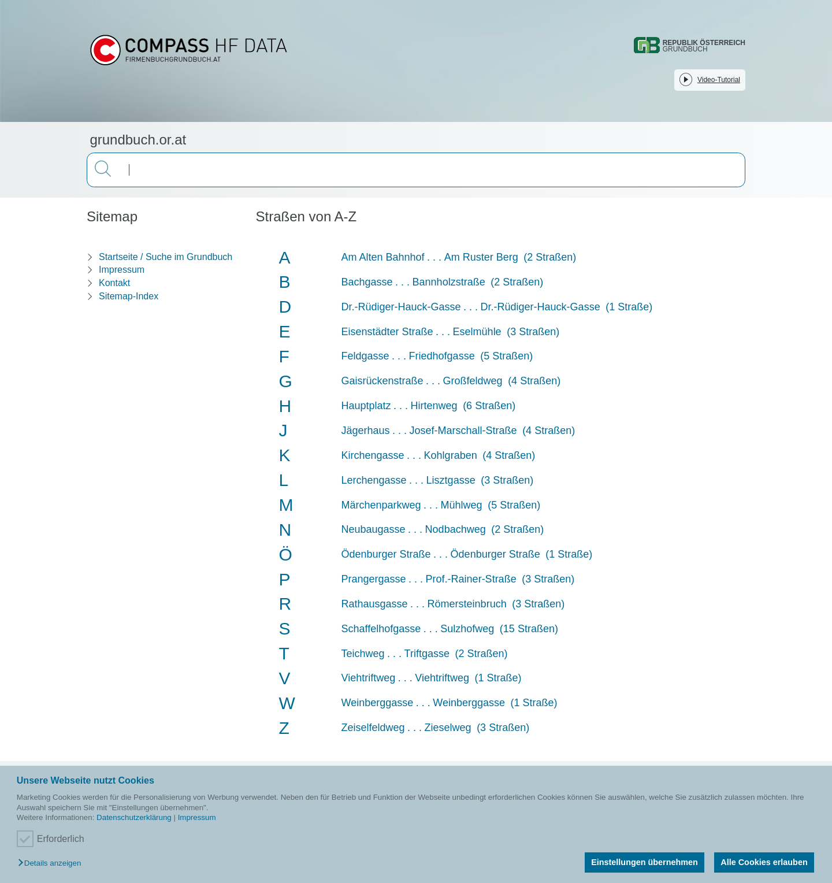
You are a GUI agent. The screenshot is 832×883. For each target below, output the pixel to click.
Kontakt (114, 283)
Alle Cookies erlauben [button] (763, 862)
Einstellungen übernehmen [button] (644, 862)
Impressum (197, 817)
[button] (52, 863)
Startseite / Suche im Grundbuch (165, 257)
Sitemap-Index (128, 296)
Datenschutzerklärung (134, 817)
